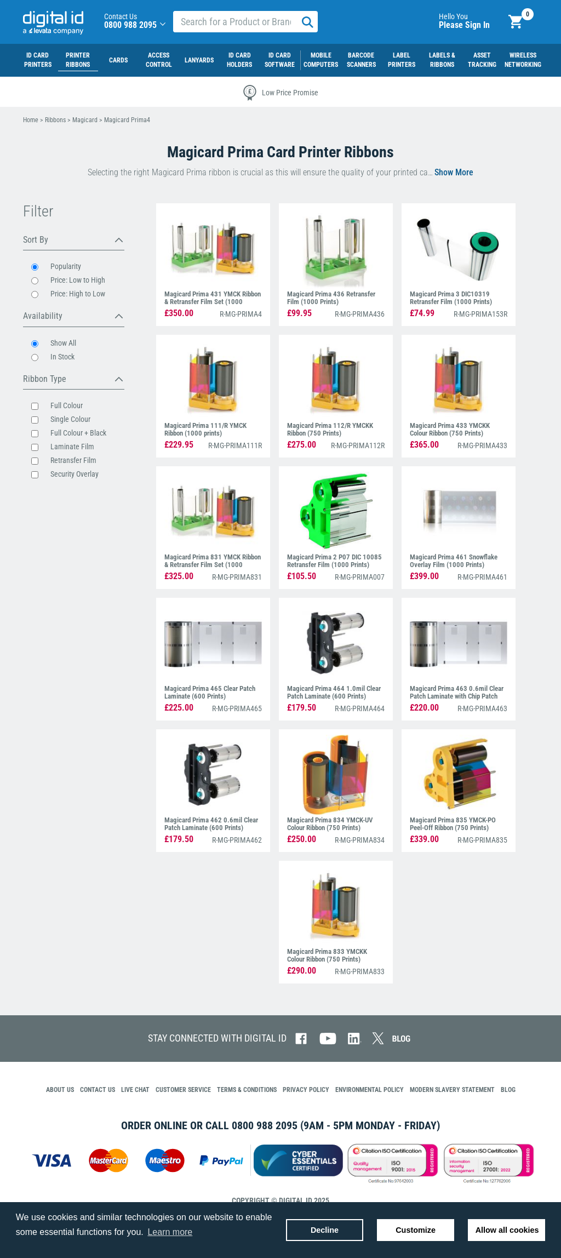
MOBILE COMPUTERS (321, 60)
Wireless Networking (523, 60)
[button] (163, 25)
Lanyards (199, 60)
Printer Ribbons (78, 60)
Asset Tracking (482, 60)
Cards (118, 60)
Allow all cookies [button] (507, 1230)
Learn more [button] (169, 1232)
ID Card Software (280, 60)
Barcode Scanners (361, 60)
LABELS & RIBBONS (442, 60)
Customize (416, 1230)
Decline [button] (325, 1230)
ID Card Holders (239, 60)
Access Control (159, 60)
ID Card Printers (37, 60)
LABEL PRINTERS (401, 60)
